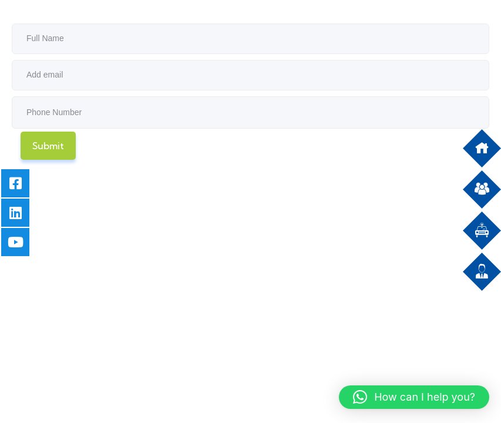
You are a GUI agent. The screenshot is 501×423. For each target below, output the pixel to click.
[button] (414, 397)
